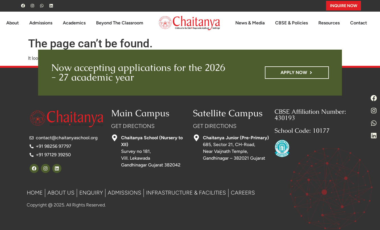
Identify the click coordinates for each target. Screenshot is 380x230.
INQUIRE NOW (343, 5)
